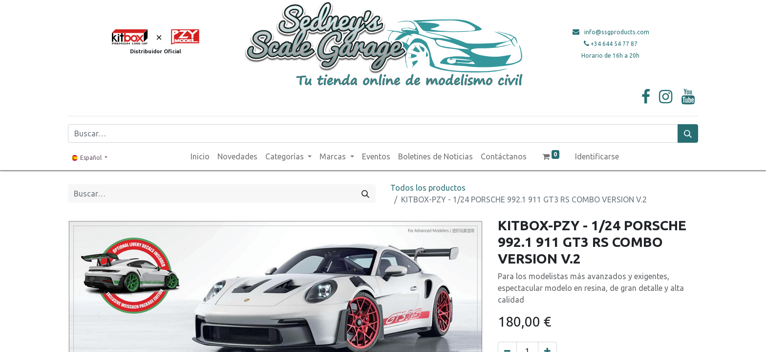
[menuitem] (200, 156)
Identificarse (597, 156)
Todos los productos (428, 187)
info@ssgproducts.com (616, 32)
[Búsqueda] (688, 133)
